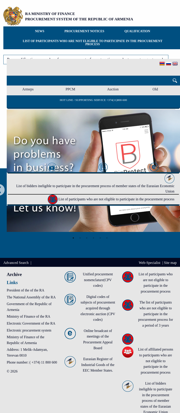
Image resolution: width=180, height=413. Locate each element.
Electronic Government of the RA (31, 323)
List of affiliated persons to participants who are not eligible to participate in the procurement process (155, 360)
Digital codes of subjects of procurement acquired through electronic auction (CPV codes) (97, 308)
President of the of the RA (25, 290)
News (39, 31)
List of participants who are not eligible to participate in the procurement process (93, 42)
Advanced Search (16, 263)
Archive (14, 274)
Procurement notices (84, 31)
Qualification (137, 31)
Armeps (28, 89)
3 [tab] (87, 238)
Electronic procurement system (29, 330)
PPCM (70, 89)
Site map (170, 263)
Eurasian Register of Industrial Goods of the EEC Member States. (97, 364)
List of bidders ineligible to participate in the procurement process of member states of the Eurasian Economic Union (95, 184)
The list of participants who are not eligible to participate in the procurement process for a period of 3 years (155, 313)
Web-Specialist (150, 263)
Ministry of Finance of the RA (28, 316)
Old (155, 89)
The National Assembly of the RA (31, 297)
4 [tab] (93, 238)
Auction (113, 89)
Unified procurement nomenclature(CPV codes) (98, 279)
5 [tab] (100, 238)
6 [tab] (107, 238)
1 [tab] (73, 238)
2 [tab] (80, 238)
